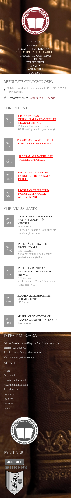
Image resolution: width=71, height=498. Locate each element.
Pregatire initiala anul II (16, 384)
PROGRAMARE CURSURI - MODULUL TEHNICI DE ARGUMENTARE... (33, 194)
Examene (35, 65)
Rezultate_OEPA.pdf (42, 98)
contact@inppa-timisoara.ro (26, 352)
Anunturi (35, 69)
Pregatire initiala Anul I (35, 49)
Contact (35, 72)
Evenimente (35, 62)
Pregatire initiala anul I (15, 380)
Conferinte (35, 59)
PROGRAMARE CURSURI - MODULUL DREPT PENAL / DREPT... (34, 176)
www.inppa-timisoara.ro (22, 357)
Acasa (35, 42)
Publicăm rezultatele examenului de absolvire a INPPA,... (37, 271)
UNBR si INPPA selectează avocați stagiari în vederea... (35, 220)
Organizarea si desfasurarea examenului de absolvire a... (37, 119)
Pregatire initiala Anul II (35, 52)
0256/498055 (19, 347)
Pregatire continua (35, 55)
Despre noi (35, 45)
